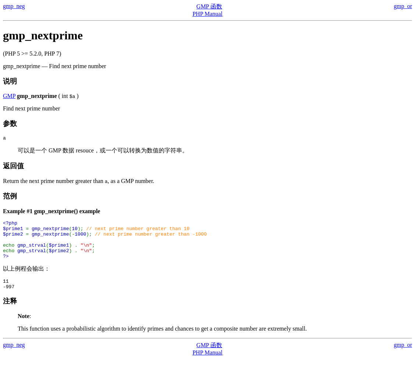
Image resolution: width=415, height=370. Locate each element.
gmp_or (403, 6)
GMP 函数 (209, 6)
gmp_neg (14, 6)
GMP (9, 96)
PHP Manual (207, 14)
